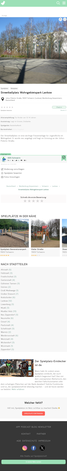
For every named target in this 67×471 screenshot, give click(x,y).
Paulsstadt (5, 325)
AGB (19, 440)
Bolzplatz (14, 88)
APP (18, 426)
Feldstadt (5, 273)
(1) (17, 290)
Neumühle (5, 318)
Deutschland (11, 186)
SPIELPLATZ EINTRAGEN (33, 413)
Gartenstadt (6, 280)
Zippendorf (6, 349)
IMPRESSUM (44, 440)
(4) (13, 280)
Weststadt (5, 339)
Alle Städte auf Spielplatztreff (33, 456)
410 (17, 160)
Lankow (55, 186)
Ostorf (4, 321)
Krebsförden (6, 297)
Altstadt (4, 269)
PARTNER (41, 433)
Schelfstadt (6, 328)
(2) (9, 287)
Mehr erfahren (18, 389)
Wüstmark (5, 346)
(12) (10, 300)
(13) (14, 311)
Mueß (3, 307)
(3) (11, 273)
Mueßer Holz (6, 311)
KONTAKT (26, 433)
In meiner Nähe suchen (33, 462)
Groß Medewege (8, 290)
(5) (10, 269)
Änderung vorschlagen (14, 169)
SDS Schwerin (14, 157)
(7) (17, 294)
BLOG (34, 426)
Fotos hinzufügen (12, 177)
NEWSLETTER (44, 426)
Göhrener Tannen (8, 283)
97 (9, 160)
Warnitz (4, 332)
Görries (4, 287)
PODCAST (26, 426)
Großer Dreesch (8, 294)
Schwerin (45, 186)
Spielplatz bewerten (6, 110)
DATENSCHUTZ (29, 440)
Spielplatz (4, 88)
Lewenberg (6, 304)
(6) (13, 297)
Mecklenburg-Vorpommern (28, 186)
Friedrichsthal (7, 276)
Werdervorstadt (8, 335)
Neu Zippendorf (8, 314)
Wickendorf (6, 342)
